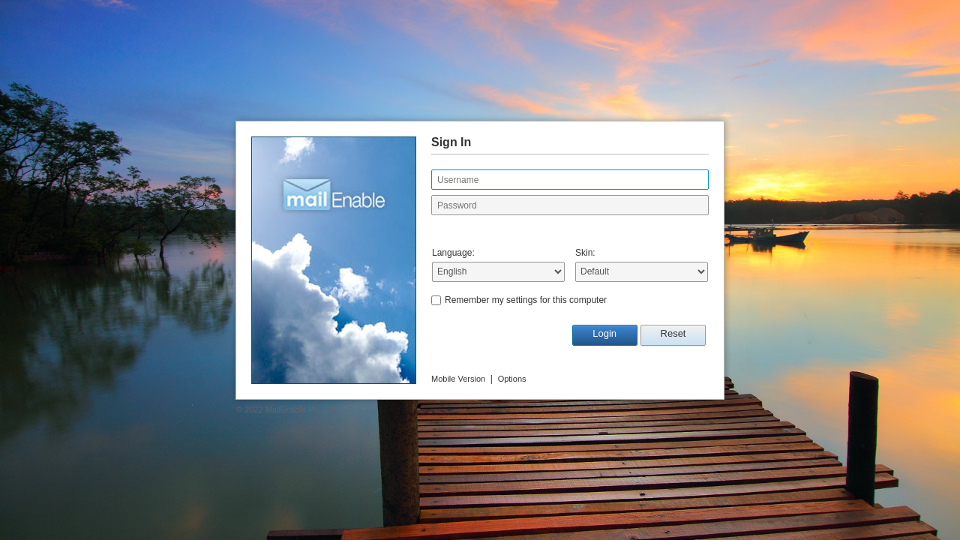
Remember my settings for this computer (526, 300)
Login (604, 333)
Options (512, 378)
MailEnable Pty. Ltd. (302, 409)
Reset (673, 333)
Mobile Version (458, 378)
